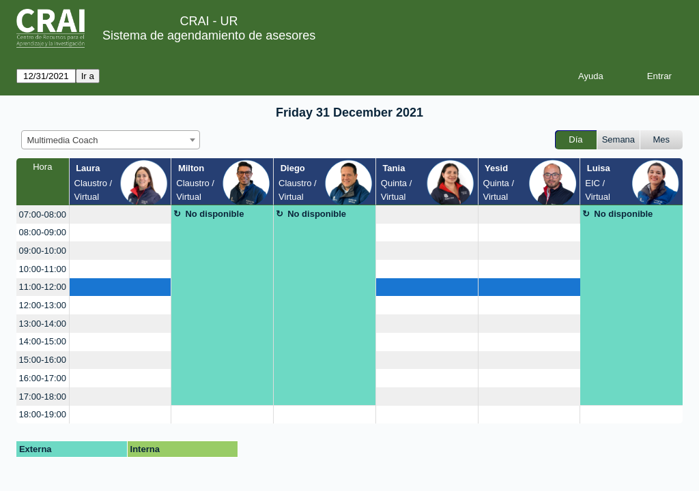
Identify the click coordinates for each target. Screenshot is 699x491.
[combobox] (110, 139)
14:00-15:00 (42, 341)
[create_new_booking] (120, 214)
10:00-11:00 (42, 269)
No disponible (214, 214)
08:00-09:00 (42, 232)
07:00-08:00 (42, 214)
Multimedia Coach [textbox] (62, 140)
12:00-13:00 (42, 305)
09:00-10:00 (42, 251)
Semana (618, 139)
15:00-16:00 (42, 360)
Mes (661, 139)
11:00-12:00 (42, 287)
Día (575, 139)
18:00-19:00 (42, 414)
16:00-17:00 (42, 378)
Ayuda (590, 76)
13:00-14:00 (42, 323)
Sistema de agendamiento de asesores (208, 35)
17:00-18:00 (42, 396)
